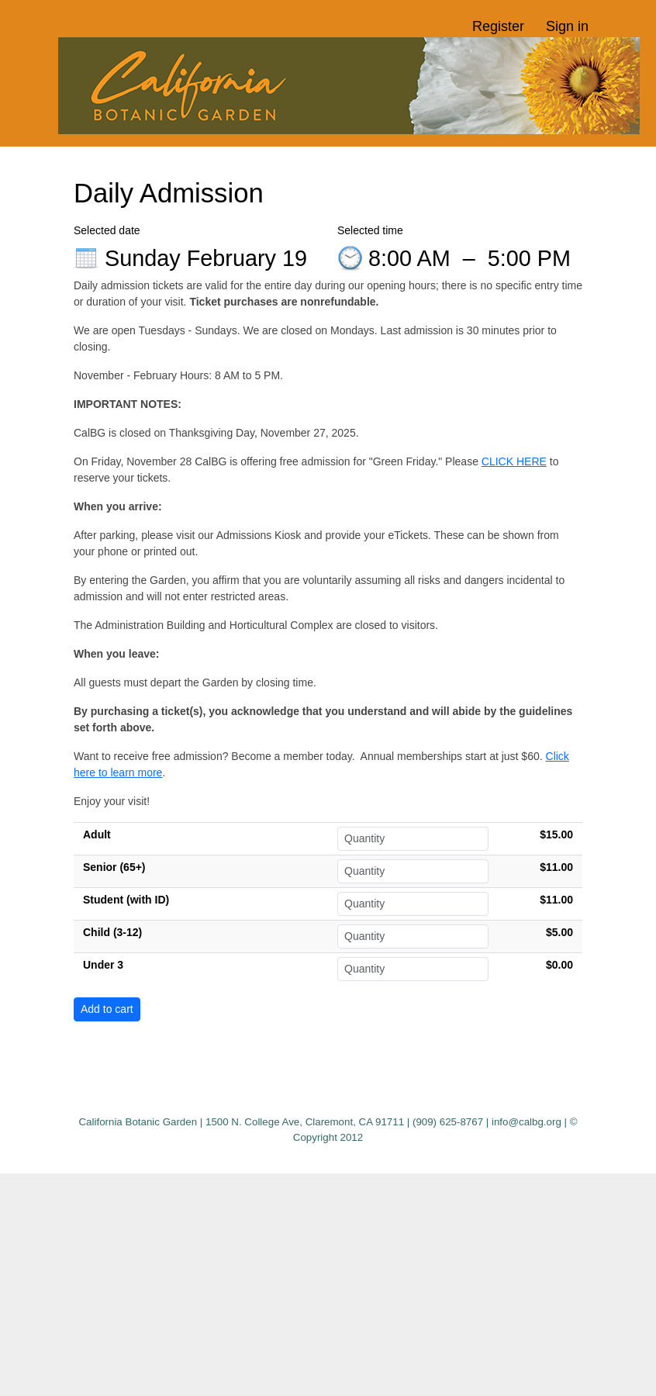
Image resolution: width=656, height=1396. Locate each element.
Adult (97, 834)
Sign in (567, 26)
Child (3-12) (112, 932)
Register (498, 26)
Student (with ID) (126, 899)
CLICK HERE (514, 461)
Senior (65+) (114, 867)
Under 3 (103, 965)
